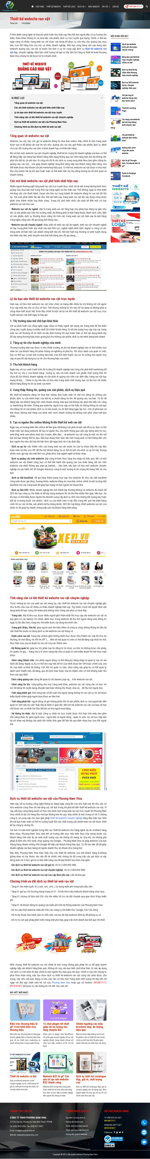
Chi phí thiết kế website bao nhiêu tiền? (129, 138)
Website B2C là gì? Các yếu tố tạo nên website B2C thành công (56, 1079)
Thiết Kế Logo (69, 7)
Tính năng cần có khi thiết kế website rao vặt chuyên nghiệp (43, 117)
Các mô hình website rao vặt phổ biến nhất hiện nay (39, 108)
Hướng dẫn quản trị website (76, 1134)
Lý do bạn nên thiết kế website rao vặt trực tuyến (38, 112)
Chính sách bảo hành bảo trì (77, 1126)
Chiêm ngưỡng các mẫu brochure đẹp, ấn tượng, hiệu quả (90, 1027)
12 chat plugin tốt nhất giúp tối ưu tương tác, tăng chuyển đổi (56, 1027)
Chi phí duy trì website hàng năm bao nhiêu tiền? (129, 98)
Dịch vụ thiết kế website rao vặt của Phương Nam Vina (40, 122)
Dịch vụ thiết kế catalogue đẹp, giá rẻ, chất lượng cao (91, 1079)
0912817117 (133, 7)
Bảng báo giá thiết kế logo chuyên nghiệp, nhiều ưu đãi (130, 60)
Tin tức (106, 7)
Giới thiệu (40, 7)
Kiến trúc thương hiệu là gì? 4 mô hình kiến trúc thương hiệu (24, 1027)
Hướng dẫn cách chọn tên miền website (129, 151)
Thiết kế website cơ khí (23, 1076)
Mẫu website (94, 7)
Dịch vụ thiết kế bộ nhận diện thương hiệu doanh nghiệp (130, 73)
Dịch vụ (81, 7)
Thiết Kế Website (53, 7)
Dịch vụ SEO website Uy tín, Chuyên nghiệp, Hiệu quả (130, 85)
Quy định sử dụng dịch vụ (75, 1118)
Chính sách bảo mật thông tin (77, 1130)
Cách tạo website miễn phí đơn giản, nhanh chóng (130, 47)
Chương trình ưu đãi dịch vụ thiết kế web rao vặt (37, 127)
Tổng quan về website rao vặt (28, 103)
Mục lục (57, 98)
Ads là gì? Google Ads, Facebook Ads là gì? (131, 163)
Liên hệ (115, 7)
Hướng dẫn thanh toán (74, 1122)
